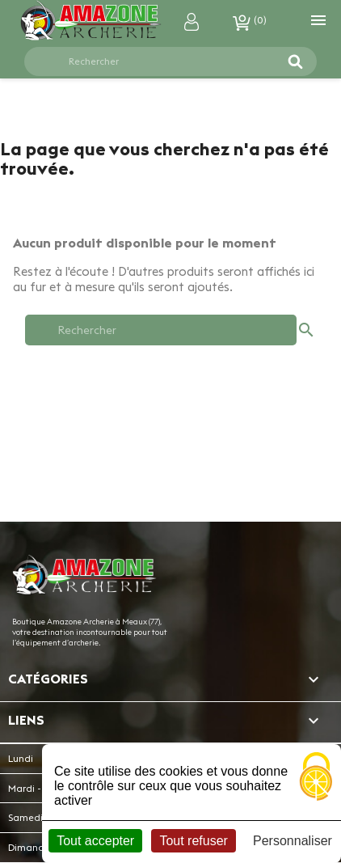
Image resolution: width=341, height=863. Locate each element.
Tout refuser (193, 841)
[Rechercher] (160, 61)
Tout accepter (95, 841)
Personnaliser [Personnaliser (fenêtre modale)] (292, 841)
